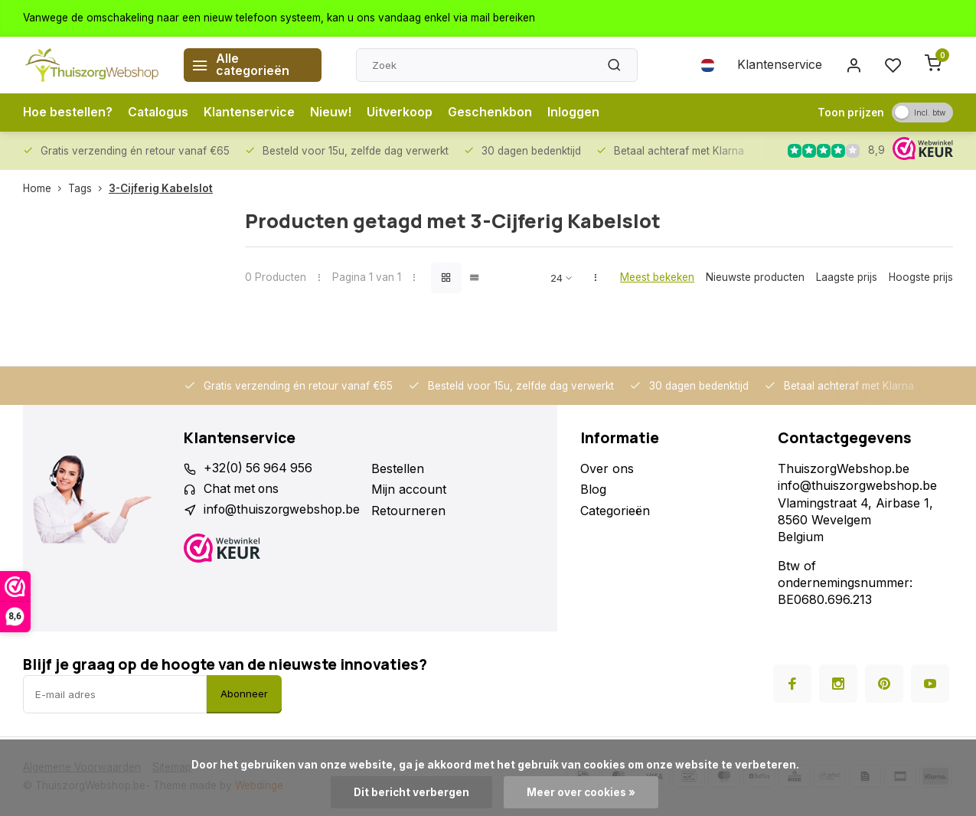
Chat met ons (242, 489)
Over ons (607, 468)
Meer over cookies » (581, 792)
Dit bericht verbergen (411, 792)
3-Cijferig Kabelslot (161, 188)
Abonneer (244, 693)
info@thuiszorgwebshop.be (283, 510)
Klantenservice (779, 65)
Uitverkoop (403, 112)
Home (45, 188)
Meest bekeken (657, 277)
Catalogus (160, 112)
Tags (88, 188)
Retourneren (411, 510)
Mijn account (411, 489)
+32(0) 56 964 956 (259, 468)
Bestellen (400, 468)
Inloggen (576, 112)
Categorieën (615, 510)
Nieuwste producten (755, 277)
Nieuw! (333, 112)
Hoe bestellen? (68, 112)
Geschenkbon (493, 112)
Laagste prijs (846, 277)
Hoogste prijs (921, 277)
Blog (593, 489)
